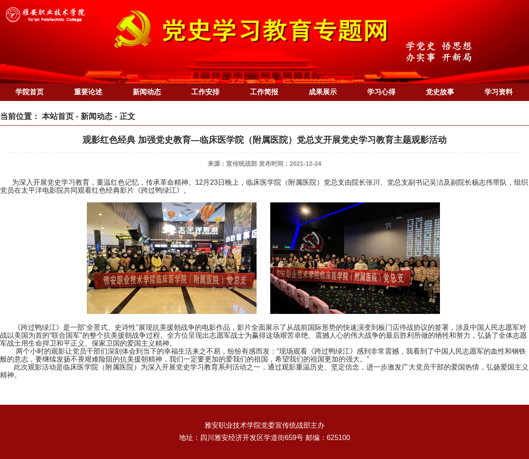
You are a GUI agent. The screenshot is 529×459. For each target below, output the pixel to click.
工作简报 (264, 92)
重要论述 (88, 92)
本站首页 (58, 116)
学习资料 (498, 92)
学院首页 (29, 92)
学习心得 (381, 92)
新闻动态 (147, 92)
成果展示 (323, 92)
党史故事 (440, 92)
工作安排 (205, 92)
